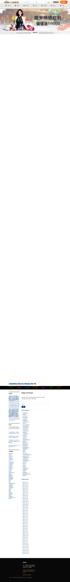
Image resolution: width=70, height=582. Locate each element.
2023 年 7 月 (25, 508)
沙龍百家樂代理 (11, 487)
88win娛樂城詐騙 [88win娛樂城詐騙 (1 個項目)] (15, 395)
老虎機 (10, 495)
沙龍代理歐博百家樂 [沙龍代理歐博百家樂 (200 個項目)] (14, 411)
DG (23, 566)
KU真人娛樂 (11, 456)
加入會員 (11, 387)
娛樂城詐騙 (24, 445)
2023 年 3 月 (25, 514)
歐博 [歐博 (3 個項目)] (18, 408)
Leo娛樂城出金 (11, 459)
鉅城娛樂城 (10, 496)
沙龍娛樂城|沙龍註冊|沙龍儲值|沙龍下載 (22, 384)
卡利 (26, 567)
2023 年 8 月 (25, 507)
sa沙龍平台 (10, 465)
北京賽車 (10, 469)
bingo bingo (10, 455)
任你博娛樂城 (11, 468)
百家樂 (24, 466)
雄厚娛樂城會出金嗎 (12, 497)
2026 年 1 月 (25, 483)
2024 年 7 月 (25, 492)
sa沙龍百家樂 (11, 466)
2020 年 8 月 (25, 522)
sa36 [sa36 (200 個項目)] (10, 396)
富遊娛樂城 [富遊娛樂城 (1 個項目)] (16, 407)
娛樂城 (10, 473)
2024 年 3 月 (25, 498)
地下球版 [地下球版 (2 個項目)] (13, 404)
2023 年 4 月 (25, 513)
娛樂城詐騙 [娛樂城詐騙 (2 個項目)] (16, 406)
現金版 (10, 489)
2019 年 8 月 (25, 537)
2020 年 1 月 (25, 532)
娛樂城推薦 (10, 474)
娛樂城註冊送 (25, 444)
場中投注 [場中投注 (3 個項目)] (15, 404)
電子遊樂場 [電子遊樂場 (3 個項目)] (13, 420)
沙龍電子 (58, 387)
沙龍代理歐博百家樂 (12, 483)
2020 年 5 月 (25, 526)
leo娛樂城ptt (11, 458)
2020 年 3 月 (25, 529)
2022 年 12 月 (25, 519)
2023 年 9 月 (25, 505)
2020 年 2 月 (25, 531)
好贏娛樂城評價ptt (12, 472)
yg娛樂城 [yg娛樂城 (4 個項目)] (17, 400)
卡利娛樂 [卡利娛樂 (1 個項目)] (10, 404)
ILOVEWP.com (30, 577)
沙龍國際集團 (19, 387)
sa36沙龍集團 (35, 387)
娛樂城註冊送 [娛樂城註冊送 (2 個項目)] (12, 406)
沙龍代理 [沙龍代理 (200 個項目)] (14, 410)
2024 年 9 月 (25, 489)
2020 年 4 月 (25, 528)
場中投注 (10, 471)
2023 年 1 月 (25, 517)
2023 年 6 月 (25, 510)
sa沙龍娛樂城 (27, 387)
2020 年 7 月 (25, 523)
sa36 (23, 423)
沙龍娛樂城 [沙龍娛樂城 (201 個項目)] (14, 414)
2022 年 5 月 (25, 520)
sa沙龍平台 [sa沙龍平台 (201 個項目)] (12, 400)
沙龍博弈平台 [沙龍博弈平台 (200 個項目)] (14, 412)
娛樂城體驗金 (11, 479)
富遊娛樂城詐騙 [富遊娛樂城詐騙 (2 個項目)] (14, 408)
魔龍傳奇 (10, 498)
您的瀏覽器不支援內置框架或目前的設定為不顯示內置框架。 (35, 17)
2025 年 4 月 (25, 486)
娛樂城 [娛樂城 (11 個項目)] (11, 405)
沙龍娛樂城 (43, 387)
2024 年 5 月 (25, 495)
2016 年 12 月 (25, 550)
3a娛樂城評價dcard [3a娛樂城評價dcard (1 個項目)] (11, 395)
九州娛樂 (30, 566)
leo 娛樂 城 (10, 457)
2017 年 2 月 (25, 547)
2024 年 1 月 (25, 499)
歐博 (9, 481)
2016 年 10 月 (25, 553)
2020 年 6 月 (25, 525)
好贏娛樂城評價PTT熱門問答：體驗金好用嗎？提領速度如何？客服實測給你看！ (14, 441)
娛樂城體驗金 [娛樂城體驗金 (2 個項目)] (13, 407)
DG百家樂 (26, 566)
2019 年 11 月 (25, 535)
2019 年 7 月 (25, 538)
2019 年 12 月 (25, 534)
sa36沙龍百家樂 (25, 424)
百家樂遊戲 (10, 494)
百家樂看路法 (11, 493)
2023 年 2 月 (25, 516)
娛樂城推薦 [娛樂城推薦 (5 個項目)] (15, 405)
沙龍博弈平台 (11, 484)
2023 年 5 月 (25, 511)
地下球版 (10, 470)
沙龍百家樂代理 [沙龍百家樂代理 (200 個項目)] (14, 415)
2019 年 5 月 (25, 541)
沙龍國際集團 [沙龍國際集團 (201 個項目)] (13, 414)
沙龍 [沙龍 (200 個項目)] (10, 410)
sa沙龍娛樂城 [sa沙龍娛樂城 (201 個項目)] (14, 399)
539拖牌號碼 (11, 453)
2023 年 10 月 (25, 504)
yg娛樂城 (10, 467)
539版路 (10, 454)
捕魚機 (10, 480)
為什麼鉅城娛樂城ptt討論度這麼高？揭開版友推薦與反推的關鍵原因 (14, 428)
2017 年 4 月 (25, 544)
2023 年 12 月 (25, 501)
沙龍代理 (50, 387)
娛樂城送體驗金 (11, 478)
